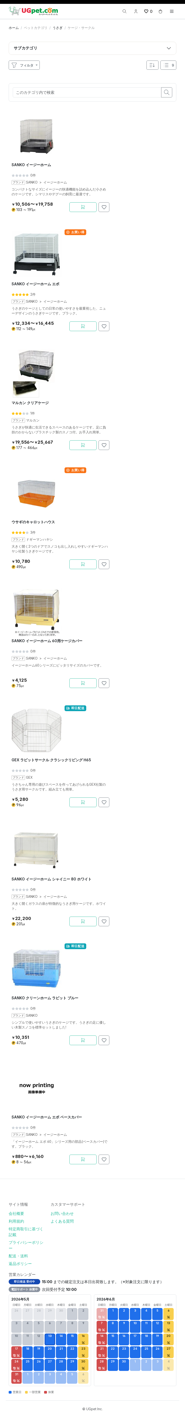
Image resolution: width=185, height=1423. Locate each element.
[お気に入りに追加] (104, 207)
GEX (29, 777)
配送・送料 (18, 1255)
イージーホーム (55, 182)
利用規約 (16, 1221)
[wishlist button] (148, 11)
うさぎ (58, 28)
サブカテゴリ (25, 48)
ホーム (14, 28)
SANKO (32, 182)
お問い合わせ (62, 1213)
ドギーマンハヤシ (39, 539)
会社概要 (16, 1213)
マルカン (33, 420)
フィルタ (22, 65)
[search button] (166, 92)
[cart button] (160, 11)
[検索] (124, 11)
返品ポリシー (20, 1263)
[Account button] (135, 11)
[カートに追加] (83, 207)
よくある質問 (62, 1221)
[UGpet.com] (33, 10)
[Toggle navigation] (171, 11)
